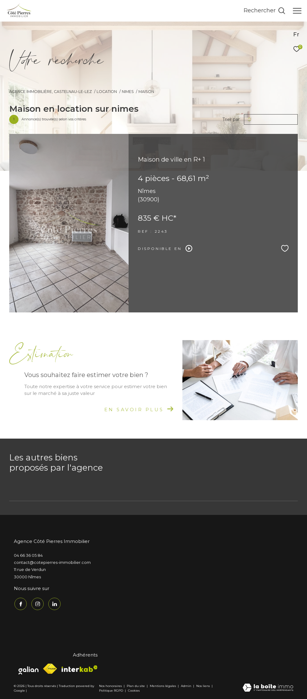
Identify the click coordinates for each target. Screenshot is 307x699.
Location (107, 91)
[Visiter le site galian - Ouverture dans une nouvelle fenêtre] (28, 668)
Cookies (134, 690)
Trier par (231, 119)
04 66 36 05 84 (28, 555)
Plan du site (136, 685)
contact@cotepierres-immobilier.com (52, 562)
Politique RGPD (111, 690)
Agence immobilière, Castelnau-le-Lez (50, 91)
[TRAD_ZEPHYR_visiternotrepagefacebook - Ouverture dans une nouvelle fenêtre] (20, 603)
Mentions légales (163, 685)
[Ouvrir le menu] (297, 11)
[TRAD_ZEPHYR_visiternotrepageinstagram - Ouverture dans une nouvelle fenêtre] (37, 603)
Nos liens (203, 685)
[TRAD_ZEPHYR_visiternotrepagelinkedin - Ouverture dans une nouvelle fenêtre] (54, 603)
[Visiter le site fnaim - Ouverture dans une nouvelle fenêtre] (50, 668)
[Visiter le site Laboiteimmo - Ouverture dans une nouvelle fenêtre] (268, 687)
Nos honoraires (110, 685)
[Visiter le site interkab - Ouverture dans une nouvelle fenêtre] (80, 668)
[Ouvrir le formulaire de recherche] (264, 10)
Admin (186, 685)
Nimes (128, 91)
